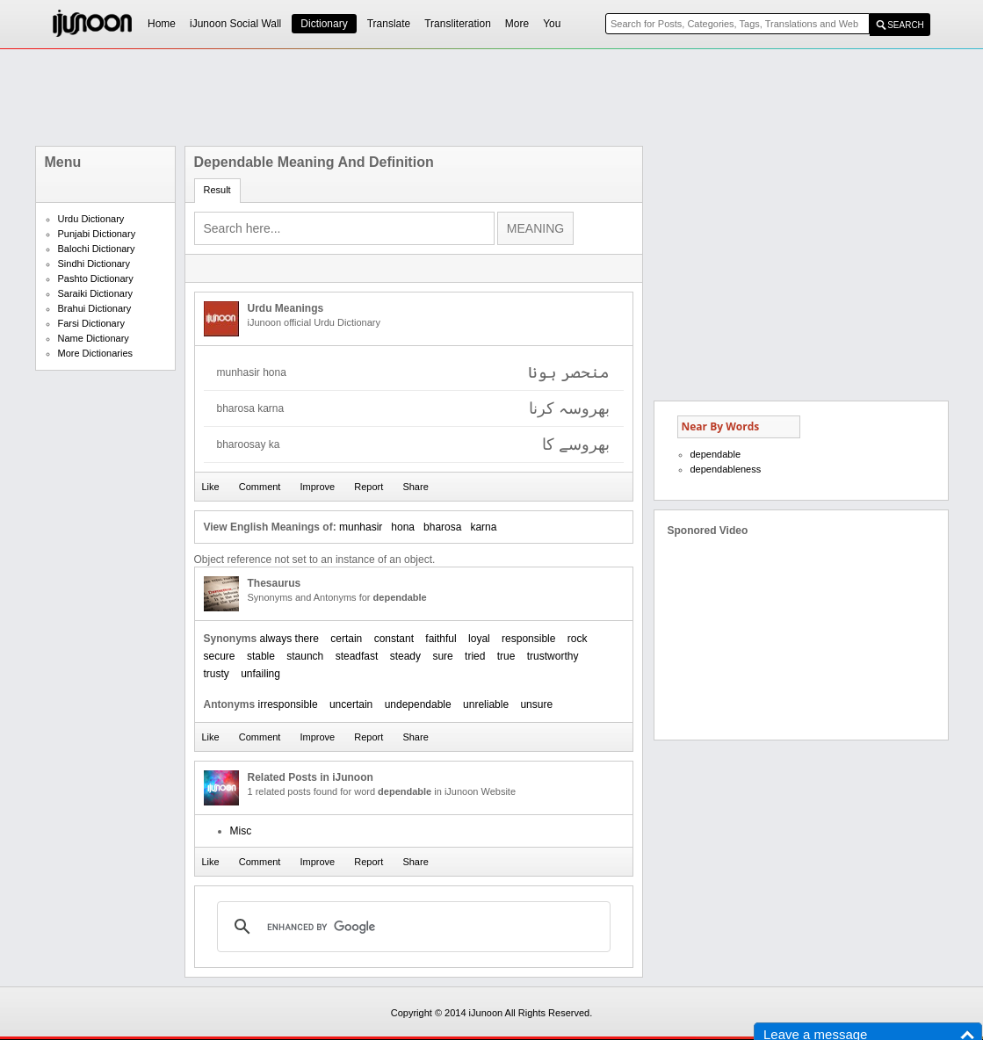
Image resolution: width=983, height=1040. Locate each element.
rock (577, 638)
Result (217, 189)
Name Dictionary (93, 338)
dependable (715, 454)
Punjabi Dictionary (97, 233)
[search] (411, 926)
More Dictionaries (96, 353)
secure (219, 656)
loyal (479, 638)
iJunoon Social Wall (235, 24)
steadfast (357, 656)
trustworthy (553, 656)
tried (475, 656)
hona (403, 527)
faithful (440, 638)
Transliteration (457, 24)
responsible (528, 638)
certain (346, 638)
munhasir (360, 527)
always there (289, 638)
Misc (241, 831)
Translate (389, 24)
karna (483, 527)
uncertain (350, 704)
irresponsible (288, 704)
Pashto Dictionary (96, 278)
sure (442, 656)
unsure (536, 704)
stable (261, 656)
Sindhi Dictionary (94, 263)
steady (405, 656)
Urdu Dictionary (91, 218)
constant (394, 638)
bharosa (442, 527)
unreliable (486, 704)
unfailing (260, 674)
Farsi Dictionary (91, 323)
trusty (216, 674)
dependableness (726, 469)
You (551, 24)
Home (162, 24)
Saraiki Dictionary (96, 293)
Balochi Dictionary (96, 248)
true (506, 656)
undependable (418, 704)
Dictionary (323, 24)
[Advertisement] (492, 97)
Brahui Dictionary (95, 308)
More (517, 24)
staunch (304, 656)
